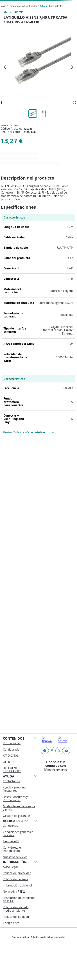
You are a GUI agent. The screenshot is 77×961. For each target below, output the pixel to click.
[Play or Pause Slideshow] (2, 102)
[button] (38, 67)
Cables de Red (56, 6)
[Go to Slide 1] (32, 113)
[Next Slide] (72, 67)
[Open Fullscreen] (74, 102)
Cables (43, 6)
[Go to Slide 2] (44, 113)
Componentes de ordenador (23, 6)
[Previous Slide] (5, 67)
